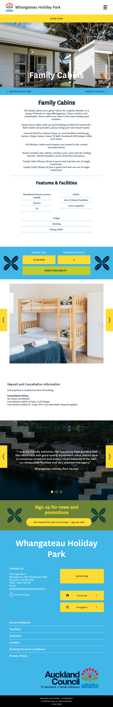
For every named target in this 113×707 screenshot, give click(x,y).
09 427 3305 (27, 579)
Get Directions (22, 594)
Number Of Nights (74, 252)
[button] (3, 320)
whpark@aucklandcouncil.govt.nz (27, 588)
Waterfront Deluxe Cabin (18, 91)
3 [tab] (61, 492)
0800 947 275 (24, 582)
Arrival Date (38, 252)
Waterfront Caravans (96, 91)
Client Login (57, 704)
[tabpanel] (56, 460)
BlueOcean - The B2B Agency (62, 698)
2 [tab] (56, 492)
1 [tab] (52, 492)
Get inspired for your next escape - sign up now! (58, 522)
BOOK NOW (56, 18)
